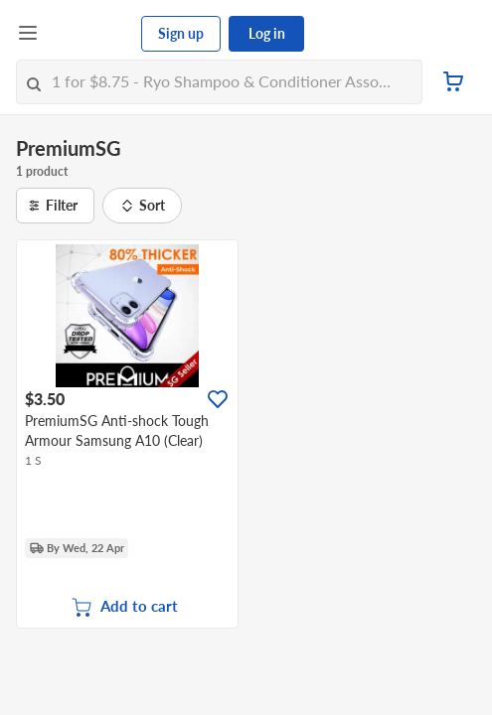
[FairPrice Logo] (90, 34)
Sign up (181, 33)
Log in (266, 33)
